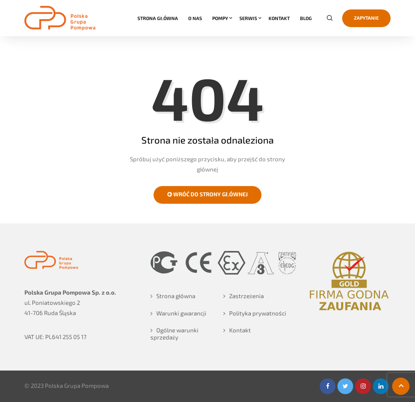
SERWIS (248, 18)
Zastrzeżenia (246, 295)
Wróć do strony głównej (207, 194)
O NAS (195, 18)
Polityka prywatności (257, 313)
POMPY (220, 18)
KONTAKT (279, 18)
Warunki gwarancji (181, 313)
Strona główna (175, 295)
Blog (306, 18)
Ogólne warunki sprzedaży (174, 333)
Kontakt (240, 330)
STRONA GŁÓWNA (157, 18)
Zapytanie (366, 17)
